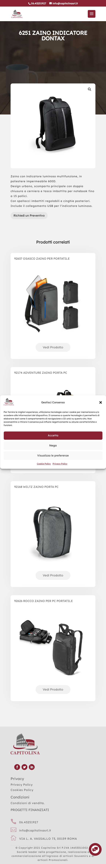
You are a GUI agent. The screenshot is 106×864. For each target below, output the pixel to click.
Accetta (53, 435)
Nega (53, 445)
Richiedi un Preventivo (29, 215)
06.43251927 (28, 822)
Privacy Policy (60, 463)
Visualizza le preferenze (53, 455)
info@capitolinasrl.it (35, 830)
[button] (100, 402)
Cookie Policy (44, 463)
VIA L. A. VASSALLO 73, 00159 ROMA (48, 838)
